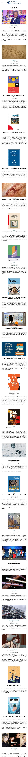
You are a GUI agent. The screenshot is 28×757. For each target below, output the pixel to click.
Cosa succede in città (14, 532)
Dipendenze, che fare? (14, 27)
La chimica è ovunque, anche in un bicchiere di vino (14, 96)
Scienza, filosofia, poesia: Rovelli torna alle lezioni (14, 168)
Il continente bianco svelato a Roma (14, 328)
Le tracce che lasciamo (14, 460)
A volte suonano (14, 592)
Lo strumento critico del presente (14, 62)
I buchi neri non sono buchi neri (14, 427)
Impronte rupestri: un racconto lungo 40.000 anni (14, 199)
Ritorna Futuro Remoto (14, 563)
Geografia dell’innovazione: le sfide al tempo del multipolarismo (14, 495)
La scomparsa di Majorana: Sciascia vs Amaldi (14, 231)
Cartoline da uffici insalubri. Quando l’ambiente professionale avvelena (14, 298)
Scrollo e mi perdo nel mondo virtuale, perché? (14, 716)
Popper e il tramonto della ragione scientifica (14, 132)
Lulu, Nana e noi (14, 264)
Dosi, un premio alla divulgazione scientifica (14, 358)
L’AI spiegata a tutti (14, 393)
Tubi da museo (14, 622)
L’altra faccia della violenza (14, 750)
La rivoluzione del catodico (14, 650)
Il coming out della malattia (14, 685)
